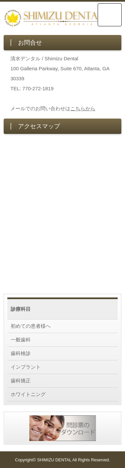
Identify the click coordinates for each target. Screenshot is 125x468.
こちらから (82, 108)
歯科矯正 (21, 380)
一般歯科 (21, 339)
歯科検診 (21, 353)
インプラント (26, 367)
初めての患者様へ (31, 326)
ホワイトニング (28, 394)
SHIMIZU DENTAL (54, 460)
